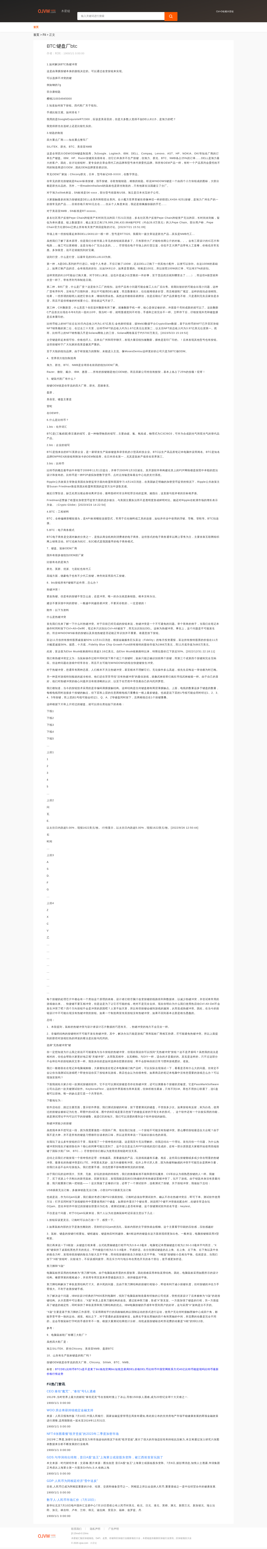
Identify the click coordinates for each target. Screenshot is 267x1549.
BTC (58, 1369)
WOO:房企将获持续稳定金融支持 (70, 1410)
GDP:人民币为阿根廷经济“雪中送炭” (72, 1480)
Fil (44, 34)
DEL (63, 1369)
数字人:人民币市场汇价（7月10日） (72, 1499)
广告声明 (113, 1528)
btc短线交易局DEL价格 (125, 1369)
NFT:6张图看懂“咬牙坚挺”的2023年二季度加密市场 (83, 1433)
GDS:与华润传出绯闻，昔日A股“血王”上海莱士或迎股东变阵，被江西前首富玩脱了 (105, 1457)
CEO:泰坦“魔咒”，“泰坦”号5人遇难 (71, 1391)
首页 (36, 27)
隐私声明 (95, 1528)
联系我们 (76, 1528)
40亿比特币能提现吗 (192, 1369)
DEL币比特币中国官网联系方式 (159, 1369)
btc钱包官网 (103, 1369)
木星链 (93, 1543)
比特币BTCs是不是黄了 (81, 1369)
